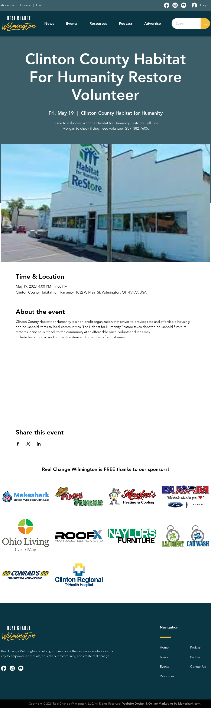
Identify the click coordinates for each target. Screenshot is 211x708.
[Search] (184, 23)
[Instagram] (175, 5)
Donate (26, 5)
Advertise (8, 5)
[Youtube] (183, 5)
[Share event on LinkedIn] (39, 444)
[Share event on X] (28, 444)
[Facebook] (166, 5)
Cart (39, 5)
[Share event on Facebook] (18, 444)
